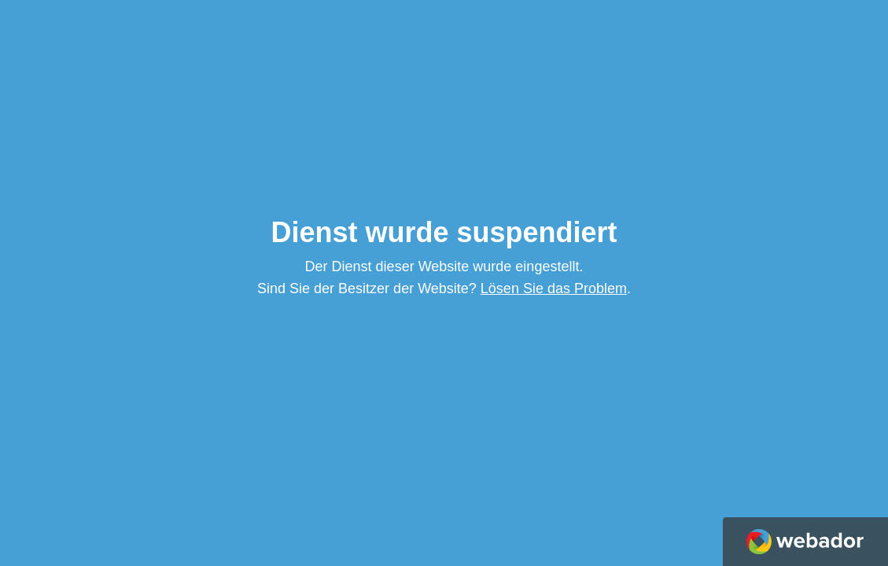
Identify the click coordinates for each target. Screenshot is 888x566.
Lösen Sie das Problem (554, 288)
